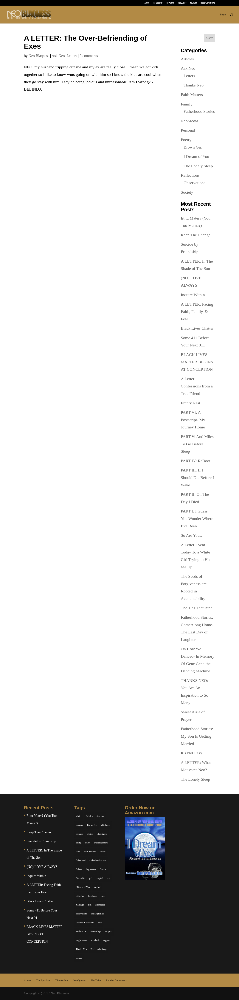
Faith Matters (192, 94)
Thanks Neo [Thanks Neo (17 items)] (81, 949)
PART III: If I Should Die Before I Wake (197, 477)
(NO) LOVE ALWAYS (42, 867)
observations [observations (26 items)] (81, 913)
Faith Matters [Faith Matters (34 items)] (90, 851)
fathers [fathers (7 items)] (79, 869)
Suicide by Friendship (41, 841)
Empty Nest (190, 403)
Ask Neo (58, 56)
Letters (72, 56)
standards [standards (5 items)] (95, 940)
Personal (188, 130)
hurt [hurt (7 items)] (108, 878)
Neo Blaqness (39, 56)
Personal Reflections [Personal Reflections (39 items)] (85, 922)
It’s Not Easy (191, 753)
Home (223, 14)
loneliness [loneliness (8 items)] (92, 896)
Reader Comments (207, 3)
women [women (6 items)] (79, 958)
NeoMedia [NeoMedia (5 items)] (100, 904)
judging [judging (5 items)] (97, 887)
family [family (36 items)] (102, 851)
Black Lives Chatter (197, 328)
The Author (170, 3)
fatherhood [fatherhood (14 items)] (81, 860)
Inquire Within (193, 294)
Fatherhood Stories (199, 111)
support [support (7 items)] (106, 940)
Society (187, 192)
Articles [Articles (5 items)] (89, 816)
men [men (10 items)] (89, 904)
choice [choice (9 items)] (90, 834)
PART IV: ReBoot (195, 460)
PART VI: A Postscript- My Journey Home (193, 419)
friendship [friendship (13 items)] (80, 878)
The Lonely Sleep (198, 166)
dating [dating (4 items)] (78, 842)
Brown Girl (193, 147)
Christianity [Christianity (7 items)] (102, 834)
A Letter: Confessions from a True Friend (197, 386)
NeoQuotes (182, 3)
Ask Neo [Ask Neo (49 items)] (100, 816)
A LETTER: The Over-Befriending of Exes (85, 42)
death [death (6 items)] (87, 842)
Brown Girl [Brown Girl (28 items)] (92, 825)
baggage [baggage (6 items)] (79, 825)
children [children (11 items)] (79, 834)
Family (186, 104)
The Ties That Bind (196, 607)
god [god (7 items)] (90, 878)
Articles (187, 59)
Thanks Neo (194, 85)
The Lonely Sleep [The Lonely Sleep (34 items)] (98, 949)
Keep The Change (195, 235)
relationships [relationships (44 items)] (95, 931)
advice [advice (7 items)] (79, 816)
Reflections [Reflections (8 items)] (81, 931)
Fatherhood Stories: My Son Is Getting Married (197, 736)
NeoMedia (189, 121)
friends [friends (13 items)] (103, 869)
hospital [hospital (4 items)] (99, 878)
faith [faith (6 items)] (78, 851)
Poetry (186, 139)
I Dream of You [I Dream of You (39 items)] (83, 887)
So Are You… (192, 535)
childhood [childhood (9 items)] (105, 825)
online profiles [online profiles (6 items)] (97, 913)
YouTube (193, 3)
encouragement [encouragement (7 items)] (101, 842)
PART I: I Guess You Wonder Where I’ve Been (197, 518)
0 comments (89, 56)
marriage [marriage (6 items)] (80, 904)
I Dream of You (196, 156)
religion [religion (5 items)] (108, 931)
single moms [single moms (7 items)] (81, 940)
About (147, 3)
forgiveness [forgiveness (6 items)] (91, 869)
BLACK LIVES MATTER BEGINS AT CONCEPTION (197, 362)
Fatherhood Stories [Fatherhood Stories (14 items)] (97, 860)
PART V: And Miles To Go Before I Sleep (197, 444)
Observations (194, 182)
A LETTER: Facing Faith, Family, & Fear (197, 311)
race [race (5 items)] (100, 922)
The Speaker (157, 3)
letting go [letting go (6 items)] (80, 896)
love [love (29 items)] (103, 896)
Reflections (190, 175)
